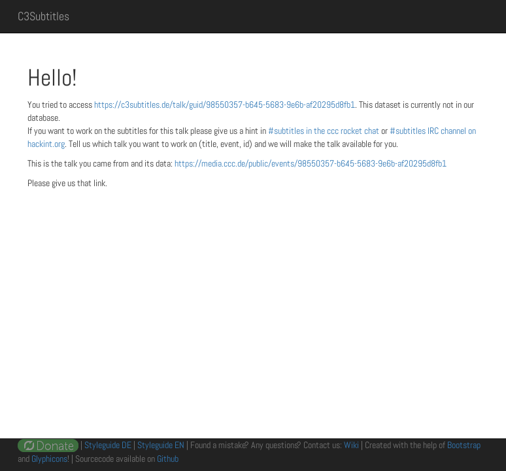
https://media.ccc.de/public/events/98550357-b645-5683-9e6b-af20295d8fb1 (311, 163)
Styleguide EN (160, 445)
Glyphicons (49, 458)
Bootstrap (464, 445)
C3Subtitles (43, 16)
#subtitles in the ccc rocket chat (324, 131)
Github (167, 458)
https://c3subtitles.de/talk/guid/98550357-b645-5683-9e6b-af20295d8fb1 (224, 104)
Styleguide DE (107, 445)
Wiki (351, 445)
